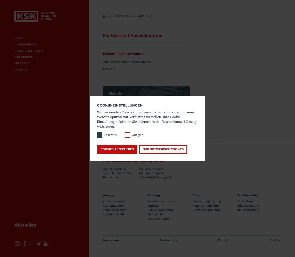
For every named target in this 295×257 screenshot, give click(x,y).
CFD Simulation (114, 205)
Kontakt (21, 69)
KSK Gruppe (23, 57)
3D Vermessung (113, 201)
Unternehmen (25, 44)
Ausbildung (245, 201)
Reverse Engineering (206, 210)
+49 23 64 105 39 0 (151, 169)
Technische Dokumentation (159, 216)
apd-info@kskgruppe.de (155, 177)
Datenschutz (168, 240)
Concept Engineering (206, 201)
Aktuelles (146, 16)
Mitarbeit (22, 63)
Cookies (275, 240)
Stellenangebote (248, 210)
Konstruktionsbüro (205, 205)
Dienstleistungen (28, 51)
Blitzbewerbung (248, 205)
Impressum (111, 240)
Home (18, 38)
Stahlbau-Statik (114, 214)
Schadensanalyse (115, 210)
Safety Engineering (161, 210)
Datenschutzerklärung (179, 121)
